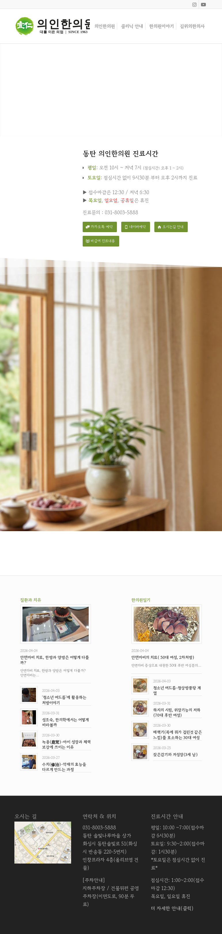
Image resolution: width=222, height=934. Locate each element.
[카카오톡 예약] (100, 227)
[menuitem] (105, 26)
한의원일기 (140, 600)
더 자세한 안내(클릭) (172, 908)
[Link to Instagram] (194, 4)
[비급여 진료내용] (101, 241)
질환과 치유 (30, 600)
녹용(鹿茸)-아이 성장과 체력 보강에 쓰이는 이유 (66, 744)
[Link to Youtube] (203, 4)
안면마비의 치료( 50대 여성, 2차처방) (162, 657)
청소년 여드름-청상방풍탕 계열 (177, 690)
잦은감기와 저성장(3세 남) (175, 754)
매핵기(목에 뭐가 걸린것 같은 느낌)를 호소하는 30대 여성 (177, 734)
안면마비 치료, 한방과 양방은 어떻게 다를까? (54, 659)
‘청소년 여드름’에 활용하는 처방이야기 (64, 699)
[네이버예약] (135, 227)
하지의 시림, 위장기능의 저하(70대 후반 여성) (176, 712)
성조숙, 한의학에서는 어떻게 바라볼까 (65, 722)
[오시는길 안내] (171, 227)
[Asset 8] (52, 26)
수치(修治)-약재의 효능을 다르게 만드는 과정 (64, 766)
